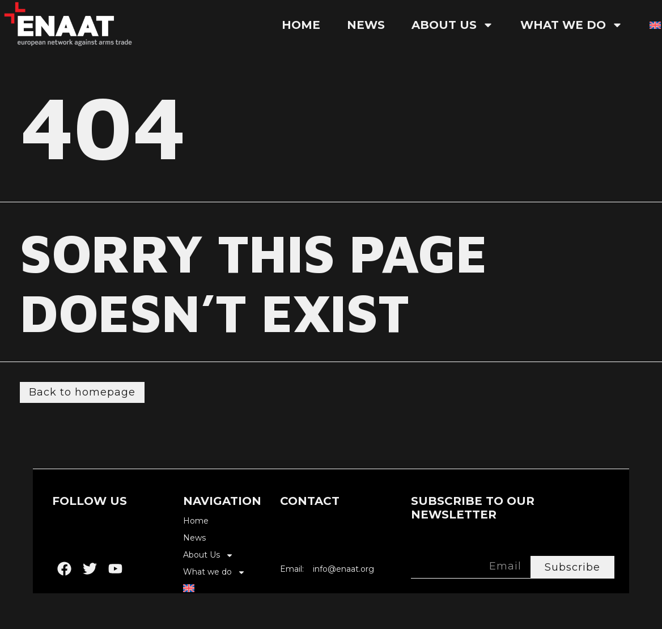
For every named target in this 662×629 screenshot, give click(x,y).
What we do (571, 25)
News (366, 25)
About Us (452, 25)
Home (301, 25)
